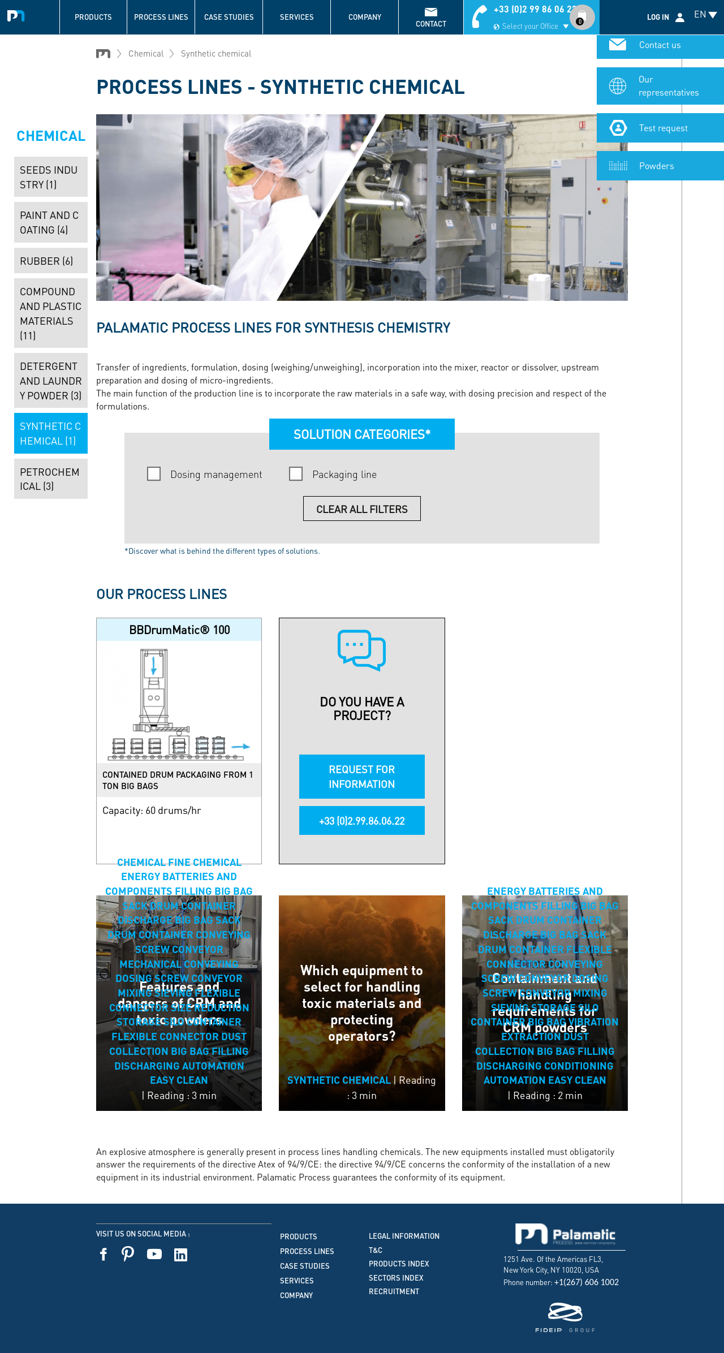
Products (93, 16)
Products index (399, 1263)
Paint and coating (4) (49, 222)
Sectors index (396, 1277)
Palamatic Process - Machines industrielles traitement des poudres (18, 14)
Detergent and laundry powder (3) (51, 380)
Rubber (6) (46, 260)
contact (431, 23)
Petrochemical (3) (50, 479)
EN (700, 14)
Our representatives (669, 89)
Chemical (145, 53)
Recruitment (394, 1291)
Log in (658, 16)
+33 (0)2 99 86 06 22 (535, 8)
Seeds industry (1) (48, 177)
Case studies (229, 16)
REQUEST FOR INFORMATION (362, 776)
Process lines (161, 16)
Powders (656, 169)
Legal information (404, 1235)
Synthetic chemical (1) (50, 433)
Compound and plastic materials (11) (50, 313)
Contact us (660, 48)
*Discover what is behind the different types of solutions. (222, 550)
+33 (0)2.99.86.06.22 (361, 820)
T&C (375, 1250)
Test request (663, 131)
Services (297, 16)
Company (364, 16)
